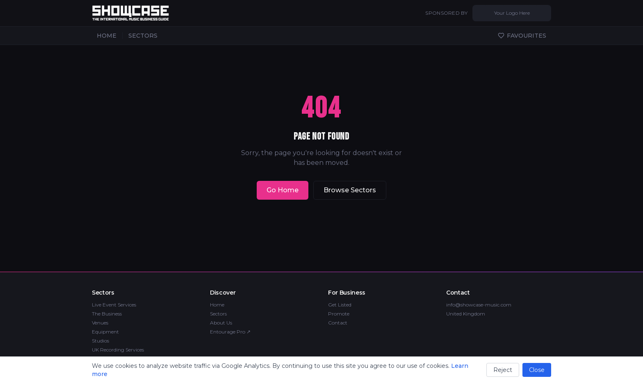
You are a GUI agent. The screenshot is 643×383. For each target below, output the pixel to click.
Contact (337, 323)
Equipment (105, 332)
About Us (221, 323)
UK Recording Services (118, 350)
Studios (100, 341)
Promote (338, 314)
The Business (107, 314)
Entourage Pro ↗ (230, 332)
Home (217, 305)
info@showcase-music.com (478, 305)
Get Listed (339, 305)
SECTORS (142, 35)
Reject (502, 370)
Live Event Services (114, 305)
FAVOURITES (522, 35)
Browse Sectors (350, 190)
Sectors (218, 314)
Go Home (283, 190)
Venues (100, 323)
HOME (106, 35)
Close (537, 370)
